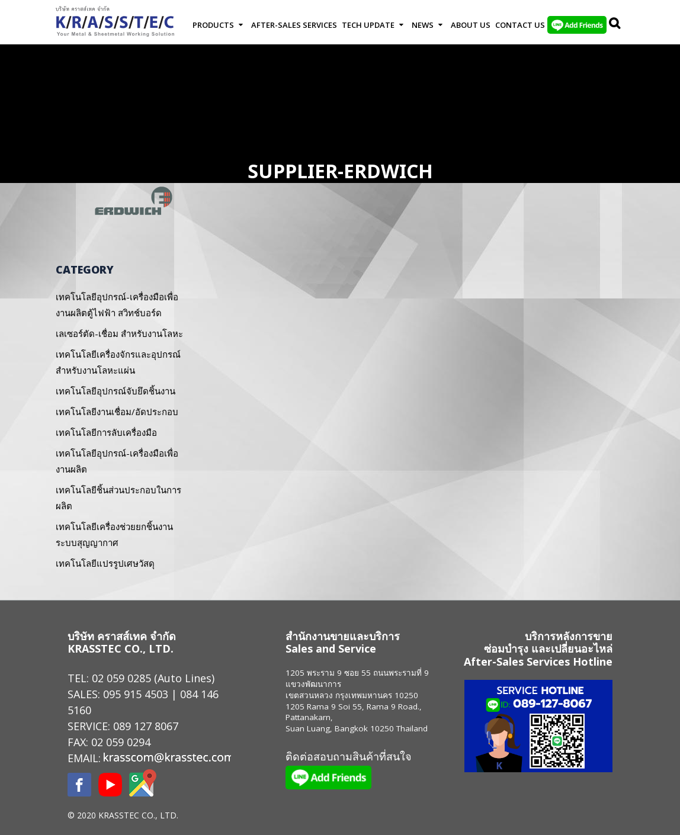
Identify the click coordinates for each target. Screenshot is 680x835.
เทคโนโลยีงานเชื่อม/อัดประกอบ (117, 412)
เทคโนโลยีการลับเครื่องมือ (106, 432)
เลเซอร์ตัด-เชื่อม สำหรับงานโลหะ (119, 333)
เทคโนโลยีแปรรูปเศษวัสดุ (105, 563)
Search (615, 24)
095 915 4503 (135, 694)
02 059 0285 (121, 678)
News (423, 25)
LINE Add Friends (577, 25)
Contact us (520, 25)
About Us (470, 25)
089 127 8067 (145, 726)
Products (213, 25)
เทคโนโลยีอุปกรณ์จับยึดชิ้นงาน (115, 391)
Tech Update (368, 25)
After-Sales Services (294, 25)
